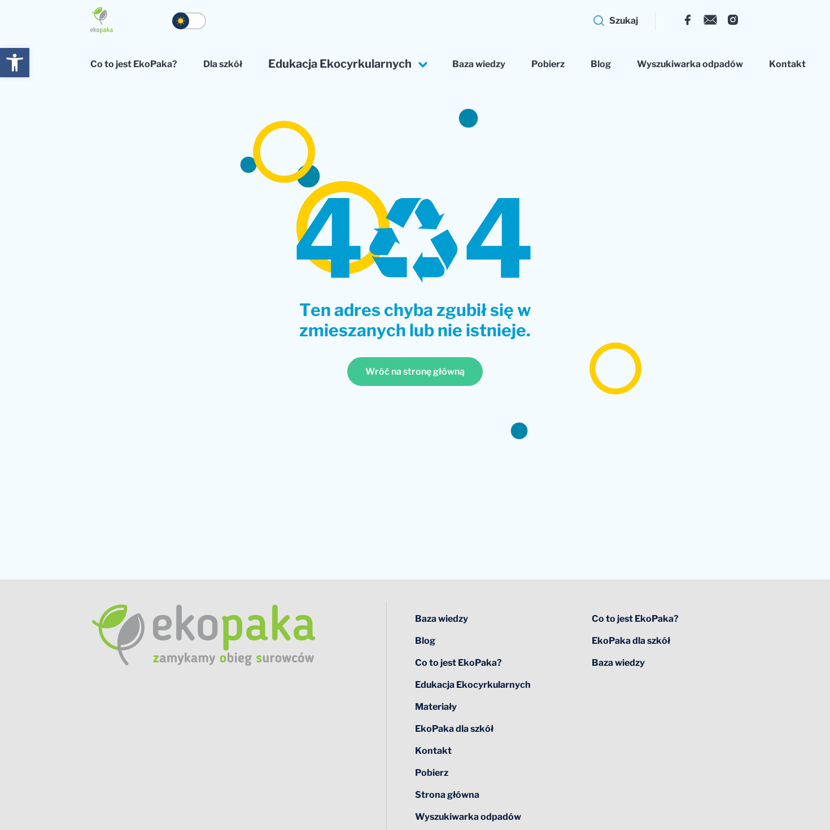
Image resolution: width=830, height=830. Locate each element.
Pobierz (548, 64)
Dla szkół (222, 64)
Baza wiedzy (478, 64)
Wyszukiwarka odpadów (690, 64)
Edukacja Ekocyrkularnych (340, 64)
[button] (14, 62)
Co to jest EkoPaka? (133, 64)
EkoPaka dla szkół (454, 728)
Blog (601, 64)
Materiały (436, 706)
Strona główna (447, 794)
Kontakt (787, 64)
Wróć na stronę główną (415, 371)
